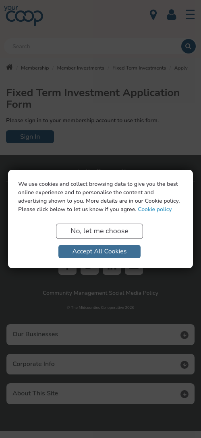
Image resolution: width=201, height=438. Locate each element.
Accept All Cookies (100, 251)
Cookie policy (155, 209)
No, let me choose (99, 231)
